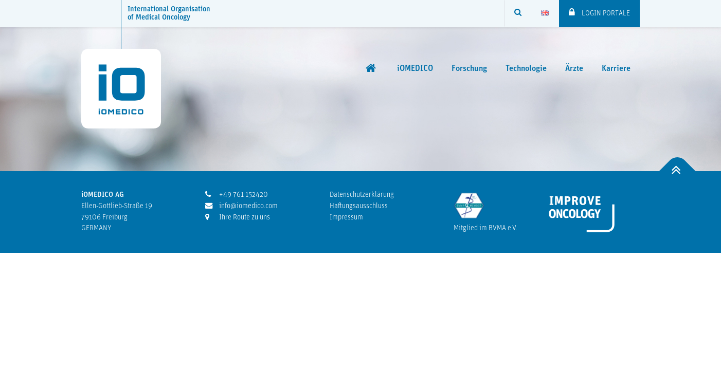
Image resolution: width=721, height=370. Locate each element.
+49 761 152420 (236, 195)
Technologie (526, 69)
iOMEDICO (415, 69)
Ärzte (574, 69)
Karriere (616, 69)
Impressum (346, 217)
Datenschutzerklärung (362, 195)
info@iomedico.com (241, 206)
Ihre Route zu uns (237, 217)
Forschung (469, 69)
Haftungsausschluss (359, 206)
